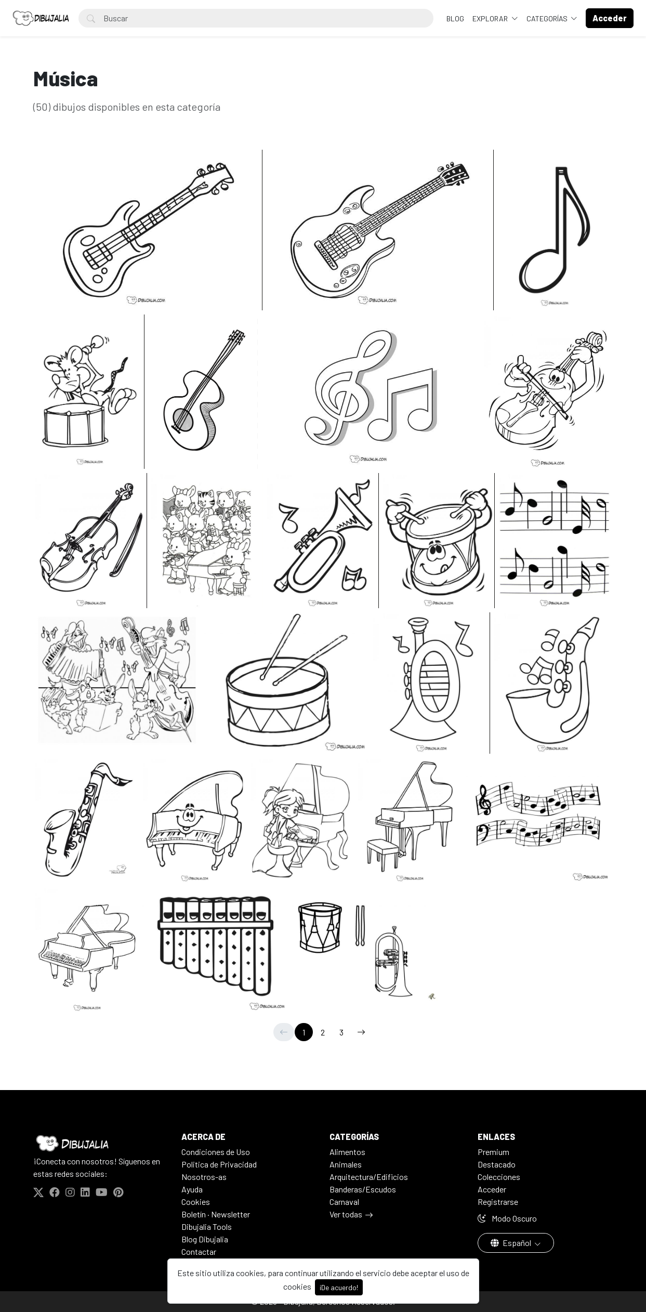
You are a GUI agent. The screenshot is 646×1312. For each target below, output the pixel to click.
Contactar (198, 1251)
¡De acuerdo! (339, 1287)
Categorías (547, 18)
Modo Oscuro (507, 1218)
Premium (493, 1152)
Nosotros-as (204, 1177)
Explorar (490, 18)
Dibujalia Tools (206, 1226)
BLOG (455, 18)
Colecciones (499, 1177)
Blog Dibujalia (204, 1239)
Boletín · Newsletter (215, 1214)
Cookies (195, 1201)
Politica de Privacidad (219, 1164)
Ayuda (192, 1189)
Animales (345, 1164)
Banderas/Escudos (362, 1189)
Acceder (492, 1189)
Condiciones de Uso (215, 1152)
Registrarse (498, 1201)
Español (512, 1243)
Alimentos (347, 1152)
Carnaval (344, 1201)
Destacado (497, 1164)
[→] (361, 1032)
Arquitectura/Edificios (368, 1177)
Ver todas (345, 1214)
